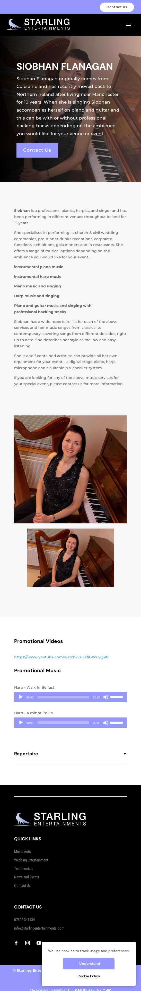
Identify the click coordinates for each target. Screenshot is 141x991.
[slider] (63, 692)
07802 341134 (24, 914)
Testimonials (23, 863)
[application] (70, 692)
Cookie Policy (88, 976)
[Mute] (105, 692)
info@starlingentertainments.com (39, 923)
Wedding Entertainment (31, 855)
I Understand (88, 963)
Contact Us (117, 7)
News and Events (26, 872)
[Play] (20, 692)
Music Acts (22, 846)
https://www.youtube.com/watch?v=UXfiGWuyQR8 (61, 652)
